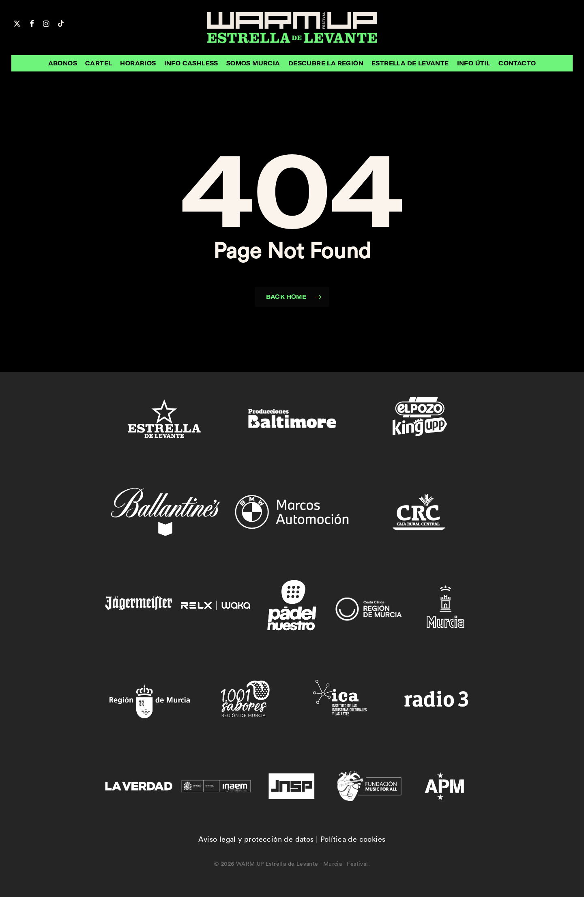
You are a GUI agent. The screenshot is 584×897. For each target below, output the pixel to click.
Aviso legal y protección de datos (255, 839)
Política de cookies (353, 839)
